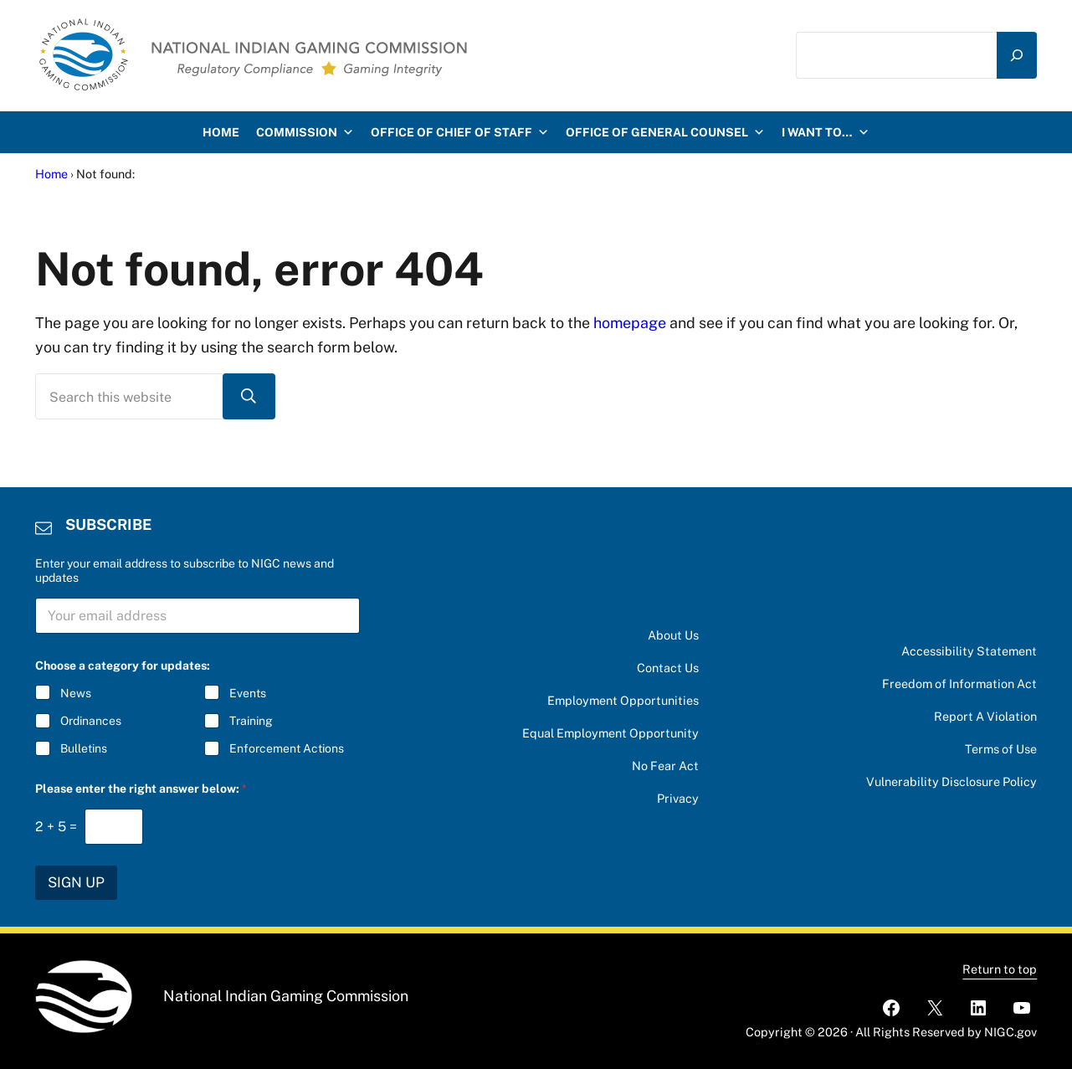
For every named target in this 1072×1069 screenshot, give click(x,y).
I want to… (825, 132)
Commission (305, 132)
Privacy (678, 798)
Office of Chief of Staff (460, 132)
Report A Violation (985, 716)
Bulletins (83, 749)
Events (246, 693)
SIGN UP (76, 882)
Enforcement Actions (285, 749)
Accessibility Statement (969, 651)
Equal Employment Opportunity (610, 733)
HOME (221, 132)
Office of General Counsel (665, 132)
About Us (673, 635)
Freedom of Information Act (959, 683)
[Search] (1017, 55)
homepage (629, 322)
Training (250, 721)
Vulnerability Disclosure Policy (951, 781)
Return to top (999, 969)
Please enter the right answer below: (141, 788)
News (75, 693)
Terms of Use (1001, 749)
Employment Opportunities (623, 700)
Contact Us (668, 667)
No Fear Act (665, 765)
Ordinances (90, 721)
